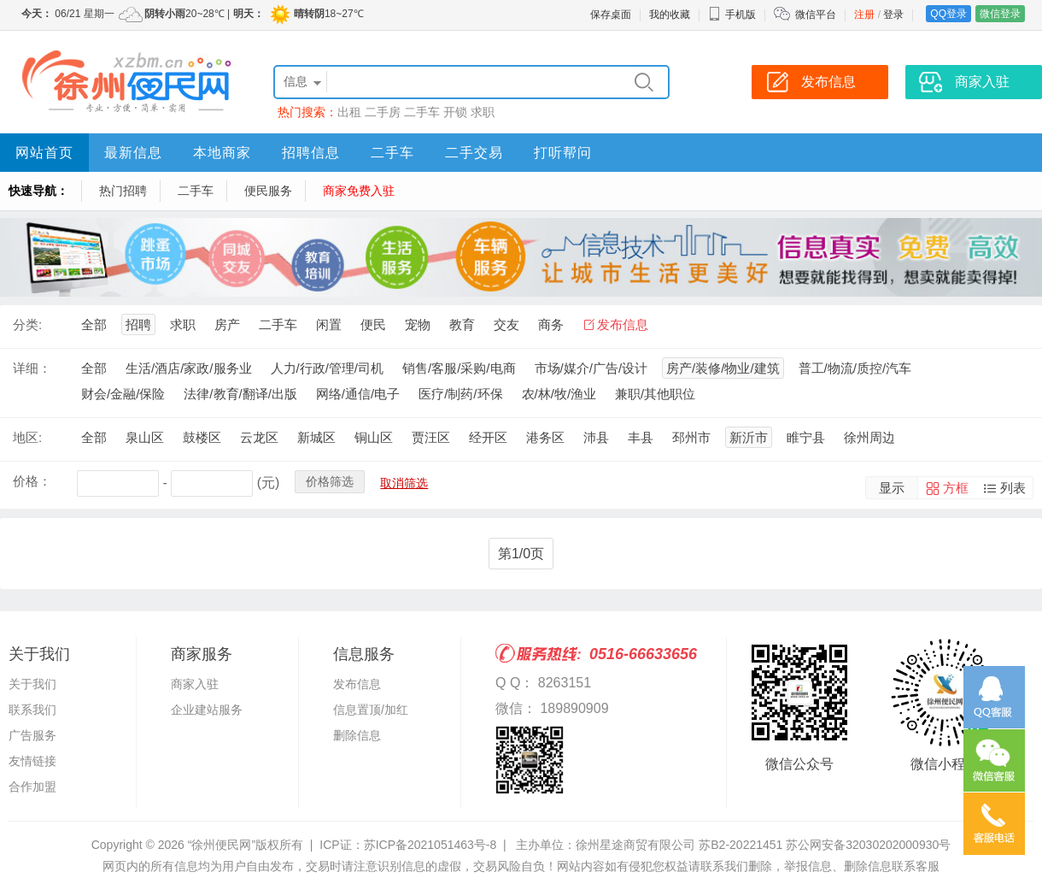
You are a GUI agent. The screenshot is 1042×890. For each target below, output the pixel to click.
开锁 (455, 112)
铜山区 (373, 437)
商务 (551, 324)
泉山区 (145, 437)
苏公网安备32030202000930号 (868, 845)
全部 (94, 324)
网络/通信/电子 (358, 393)
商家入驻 (195, 684)
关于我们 (32, 684)
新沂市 (748, 437)
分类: (27, 324)
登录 (893, 15)
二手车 (422, 112)
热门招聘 (123, 190)
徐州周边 (869, 437)
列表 (1013, 487)
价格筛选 (330, 481)
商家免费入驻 (359, 190)
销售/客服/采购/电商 (459, 368)
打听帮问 (563, 152)
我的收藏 (669, 15)
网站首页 (44, 152)
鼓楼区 (202, 437)
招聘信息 (311, 152)
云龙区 (259, 437)
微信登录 (1000, 14)
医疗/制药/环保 (460, 393)
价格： (32, 481)
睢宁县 (806, 437)
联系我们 (32, 709)
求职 (483, 112)
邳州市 (691, 437)
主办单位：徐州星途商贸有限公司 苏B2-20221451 (649, 845)
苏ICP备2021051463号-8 (430, 845)
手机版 (732, 15)
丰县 (640, 437)
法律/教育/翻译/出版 (240, 393)
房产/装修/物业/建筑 (723, 368)
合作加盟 (32, 786)
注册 (864, 15)
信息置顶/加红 (370, 709)
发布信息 (622, 324)
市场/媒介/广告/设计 (591, 368)
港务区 (545, 437)
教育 (462, 324)
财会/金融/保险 (123, 393)
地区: (27, 437)
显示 (891, 487)
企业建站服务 (207, 709)
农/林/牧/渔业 (559, 393)
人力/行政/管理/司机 (327, 368)
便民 (373, 324)
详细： (32, 368)
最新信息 (133, 152)
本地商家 (222, 152)
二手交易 (474, 152)
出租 (349, 112)
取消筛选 (404, 483)
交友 (506, 324)
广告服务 (32, 735)
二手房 (383, 112)
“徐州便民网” (221, 845)
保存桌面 (610, 15)
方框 (956, 487)
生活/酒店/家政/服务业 (189, 368)
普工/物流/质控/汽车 (855, 368)
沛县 (596, 437)
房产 (227, 324)
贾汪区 (431, 437)
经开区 (488, 437)
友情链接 (32, 761)
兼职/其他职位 (655, 393)
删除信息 (357, 735)
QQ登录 (948, 14)
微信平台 (815, 15)
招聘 (138, 324)
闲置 (329, 324)
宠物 (417, 324)
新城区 (316, 437)
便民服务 (268, 190)
